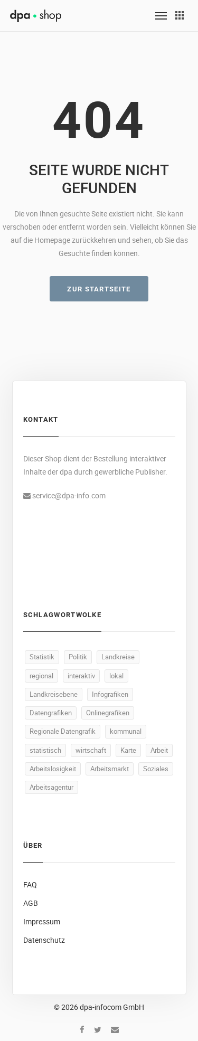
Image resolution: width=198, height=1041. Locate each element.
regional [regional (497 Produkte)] (41, 675)
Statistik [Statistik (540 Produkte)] (42, 656)
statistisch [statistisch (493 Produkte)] (45, 750)
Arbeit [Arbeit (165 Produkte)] (159, 750)
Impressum (41, 921)
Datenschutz (44, 940)
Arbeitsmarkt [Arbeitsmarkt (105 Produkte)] (109, 768)
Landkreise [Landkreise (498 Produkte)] (118, 656)
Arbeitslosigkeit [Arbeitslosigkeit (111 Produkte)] (53, 768)
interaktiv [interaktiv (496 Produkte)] (81, 675)
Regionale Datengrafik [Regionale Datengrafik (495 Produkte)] (63, 731)
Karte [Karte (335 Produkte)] (128, 750)
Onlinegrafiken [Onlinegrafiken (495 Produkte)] (107, 712)
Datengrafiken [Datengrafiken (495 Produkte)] (51, 712)
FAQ (30, 884)
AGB (30, 903)
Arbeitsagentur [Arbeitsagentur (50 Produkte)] (51, 787)
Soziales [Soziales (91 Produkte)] (155, 768)
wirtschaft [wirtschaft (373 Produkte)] (91, 750)
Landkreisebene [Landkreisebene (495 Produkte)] (54, 694)
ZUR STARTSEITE (98, 289)
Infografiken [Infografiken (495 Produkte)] (110, 694)
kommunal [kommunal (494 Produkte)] (126, 731)
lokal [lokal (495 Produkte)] (116, 675)
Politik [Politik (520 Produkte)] (78, 656)
